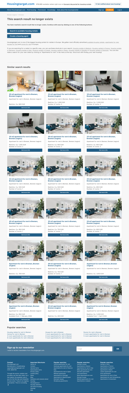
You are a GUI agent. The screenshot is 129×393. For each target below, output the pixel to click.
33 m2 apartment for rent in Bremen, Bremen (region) (62, 95)
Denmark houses (59, 379)
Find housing (31, 10)
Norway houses (81, 377)
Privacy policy (34, 371)
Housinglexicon (35, 383)
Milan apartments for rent (84, 370)
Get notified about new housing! (108, 4)
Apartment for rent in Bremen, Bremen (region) (25, 99)
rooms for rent (26, 44)
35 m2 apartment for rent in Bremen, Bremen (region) (101, 137)
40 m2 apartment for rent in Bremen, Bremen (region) (23, 222)
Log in (120, 10)
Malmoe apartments (60, 373)
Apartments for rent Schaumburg (110, 377)
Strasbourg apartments (61, 381)
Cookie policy (34, 373)
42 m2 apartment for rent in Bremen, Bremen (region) (62, 307)
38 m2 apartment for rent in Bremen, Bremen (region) (62, 137)
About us (33, 364)
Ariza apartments (105, 373)
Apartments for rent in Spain (62, 371)
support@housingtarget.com (15, 368)
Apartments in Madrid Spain (62, 377)
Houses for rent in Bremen (54, 332)
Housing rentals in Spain (59, 50)
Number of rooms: (54, 104)
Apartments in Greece (83, 366)
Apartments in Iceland (83, 381)
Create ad (110, 10)
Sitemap (32, 388)
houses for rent (12, 44)
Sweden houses (82, 364)
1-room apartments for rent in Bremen (58, 334)
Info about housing (36, 386)
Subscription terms (36, 370)
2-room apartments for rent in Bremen (97, 334)
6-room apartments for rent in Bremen (20, 338)
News (32, 375)
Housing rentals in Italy (24, 50)
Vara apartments (82, 373)
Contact (32, 366)
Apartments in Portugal (61, 375)
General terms (34, 368)
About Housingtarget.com (16, 10)
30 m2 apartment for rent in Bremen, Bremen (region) (101, 95)
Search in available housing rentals (24, 31)
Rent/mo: (12, 104)
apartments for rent (112, 42)
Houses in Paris (104, 364)
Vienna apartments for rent (62, 364)
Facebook (8, 385)
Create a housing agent (19, 36)
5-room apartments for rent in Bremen (97, 336)
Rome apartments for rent (85, 375)
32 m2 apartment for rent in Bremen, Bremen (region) (23, 180)
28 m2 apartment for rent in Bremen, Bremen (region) (62, 180)
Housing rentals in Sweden (78, 50)
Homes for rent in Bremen (16, 334)
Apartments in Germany (107, 368)
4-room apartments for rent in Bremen (58, 336)
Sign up (101, 10)
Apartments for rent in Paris (108, 375)
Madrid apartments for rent (85, 379)
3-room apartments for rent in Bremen (20, 336)
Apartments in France (106, 366)
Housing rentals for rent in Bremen (19, 332)
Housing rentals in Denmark (99, 50)
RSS (31, 390)
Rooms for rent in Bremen (92, 332)
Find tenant (42, 10)
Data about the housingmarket (67, 10)
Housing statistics (35, 384)
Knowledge (51, 10)
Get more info (25, 107)
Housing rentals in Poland (41, 50)
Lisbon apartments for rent (108, 371)
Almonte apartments (83, 371)
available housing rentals (95, 42)
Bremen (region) (12, 14)
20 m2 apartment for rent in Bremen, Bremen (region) (23, 95)
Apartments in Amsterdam (108, 379)
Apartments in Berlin (106, 370)
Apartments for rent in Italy (85, 368)
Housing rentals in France (101, 48)
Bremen (21, 14)
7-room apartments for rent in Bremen (58, 338)
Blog (31, 377)
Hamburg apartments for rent (62, 366)
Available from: (14, 316)
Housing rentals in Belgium (82, 48)
